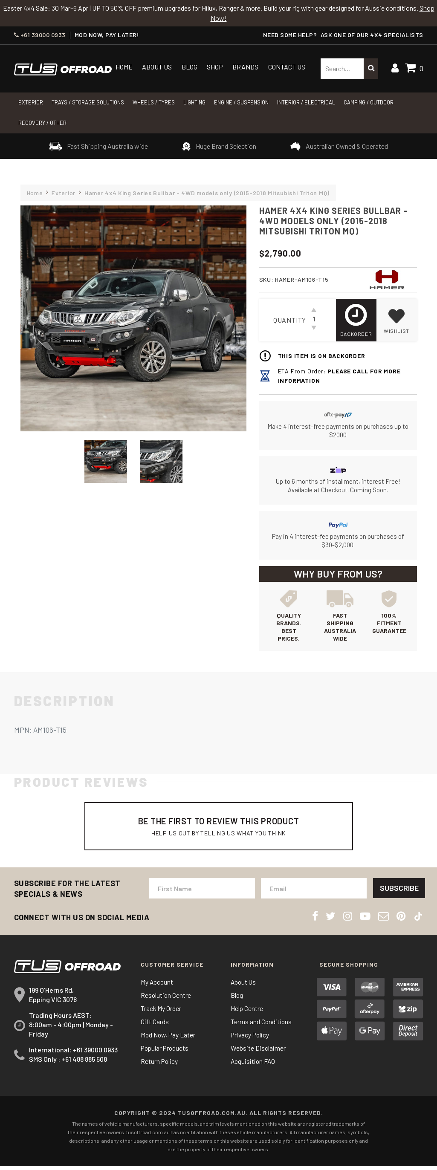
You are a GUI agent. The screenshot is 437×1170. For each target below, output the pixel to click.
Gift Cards (155, 1025)
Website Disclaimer (258, 1052)
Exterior (30, 102)
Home (124, 67)
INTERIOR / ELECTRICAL (306, 102)
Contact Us (286, 67)
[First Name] (202, 892)
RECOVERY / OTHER (42, 122)
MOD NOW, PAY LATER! (107, 35)
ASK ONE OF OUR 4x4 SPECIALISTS (372, 34)
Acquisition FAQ (253, 1065)
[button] (396, 320)
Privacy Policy (251, 1038)
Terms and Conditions (261, 1025)
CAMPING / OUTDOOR (369, 102)
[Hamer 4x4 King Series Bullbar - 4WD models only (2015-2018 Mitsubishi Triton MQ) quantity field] (313, 320)
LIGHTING (194, 102)
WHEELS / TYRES (154, 102)
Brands (245, 67)
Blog (189, 67)
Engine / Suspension (241, 102)
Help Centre (247, 1012)
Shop (215, 67)
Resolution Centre (166, 999)
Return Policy (160, 1065)
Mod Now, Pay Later (169, 1038)
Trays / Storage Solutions (88, 102)
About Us (157, 67)
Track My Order (161, 1012)
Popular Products (166, 1052)
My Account (157, 986)
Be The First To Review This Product (219, 828)
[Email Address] (313, 892)
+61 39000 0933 (40, 35)
